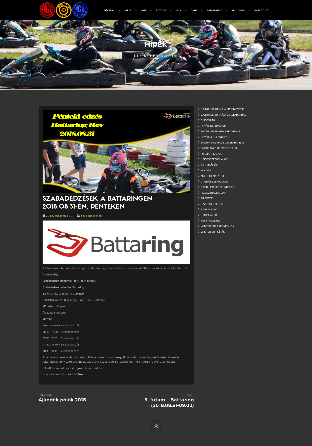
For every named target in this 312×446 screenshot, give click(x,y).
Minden (206, 170)
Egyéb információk (213, 125)
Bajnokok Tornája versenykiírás (223, 114)
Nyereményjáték (212, 176)
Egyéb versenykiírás (215, 137)
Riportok (207, 198)
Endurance (214, 10)
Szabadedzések (91, 215)
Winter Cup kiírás (213, 231)
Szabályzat (209, 209)
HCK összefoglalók (214, 159)
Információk (209, 164)
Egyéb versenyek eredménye (221, 131)
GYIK (144, 10)
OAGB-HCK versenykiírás (217, 187)
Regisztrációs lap (213, 192)
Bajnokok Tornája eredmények (222, 109)
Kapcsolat (261, 10)
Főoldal (109, 10)
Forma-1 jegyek (211, 153)
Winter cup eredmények (217, 226)
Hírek (128, 10)
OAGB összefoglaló (214, 181)
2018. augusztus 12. (59, 215)
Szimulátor (209, 215)
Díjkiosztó (208, 120)
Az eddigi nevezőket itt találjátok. (63, 374)
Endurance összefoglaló (219, 148)
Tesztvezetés (210, 220)
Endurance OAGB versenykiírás (222, 142)
